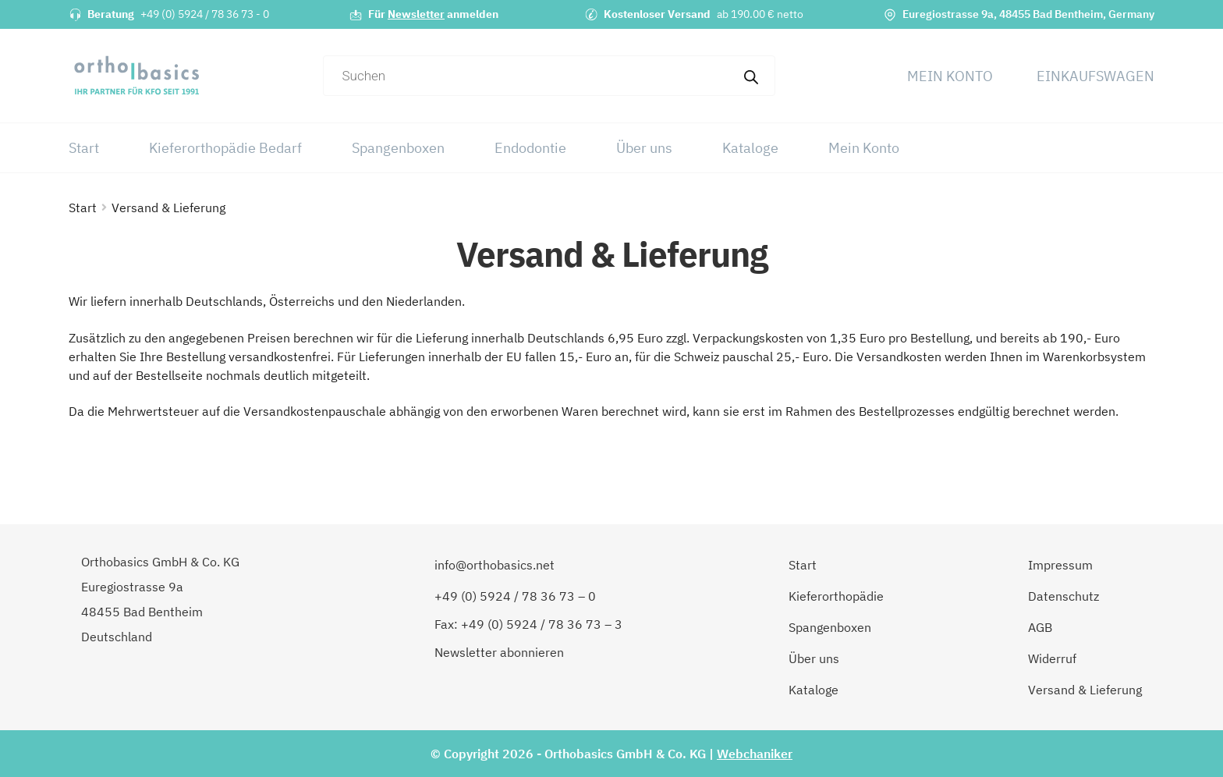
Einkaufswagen (1095, 76)
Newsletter (416, 14)
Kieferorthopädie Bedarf (225, 148)
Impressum (1060, 565)
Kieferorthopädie (836, 596)
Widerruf (1052, 658)
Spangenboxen (398, 148)
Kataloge (750, 148)
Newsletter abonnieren (499, 652)
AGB (1040, 627)
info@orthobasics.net (494, 565)
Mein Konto (950, 76)
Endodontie (530, 148)
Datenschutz (1063, 596)
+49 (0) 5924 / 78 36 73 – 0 (515, 596)
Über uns (644, 148)
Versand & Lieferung (1085, 689)
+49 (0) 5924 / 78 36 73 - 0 (204, 14)
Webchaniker (754, 753)
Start (84, 148)
